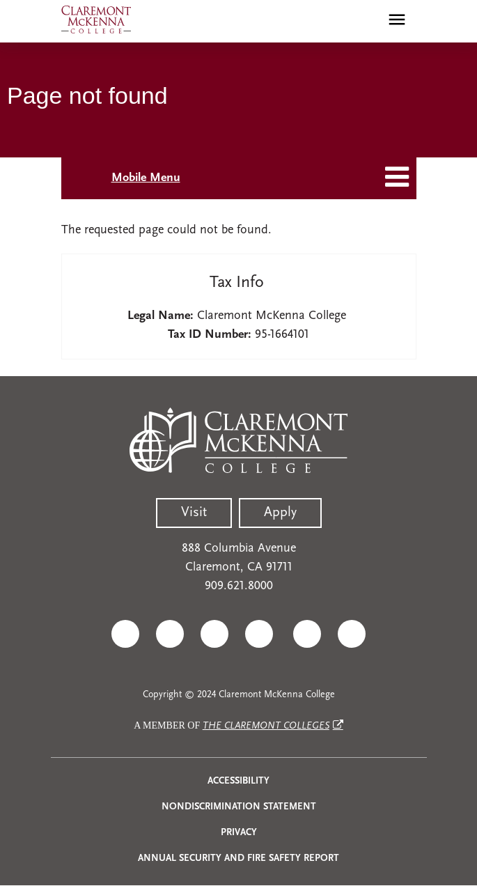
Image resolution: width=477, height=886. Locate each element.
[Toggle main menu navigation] (396, 19)
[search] (367, 19)
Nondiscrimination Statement (239, 807)
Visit (194, 513)
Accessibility (238, 781)
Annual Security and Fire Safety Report (238, 858)
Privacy (239, 832)
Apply (280, 513)
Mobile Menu (145, 178)
